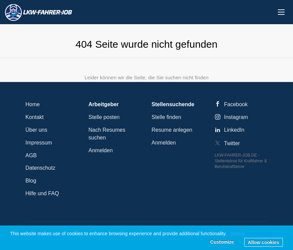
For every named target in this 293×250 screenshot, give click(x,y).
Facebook (236, 104)
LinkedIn (234, 130)
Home (33, 104)
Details (237, 233)
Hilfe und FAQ (42, 193)
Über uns (36, 130)
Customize (222, 242)
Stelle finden (166, 117)
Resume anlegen (172, 130)
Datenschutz (41, 168)
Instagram (236, 117)
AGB (31, 155)
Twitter (232, 143)
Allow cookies (263, 242)
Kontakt (35, 117)
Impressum (39, 142)
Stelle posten (104, 117)
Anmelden (100, 150)
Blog (31, 180)
